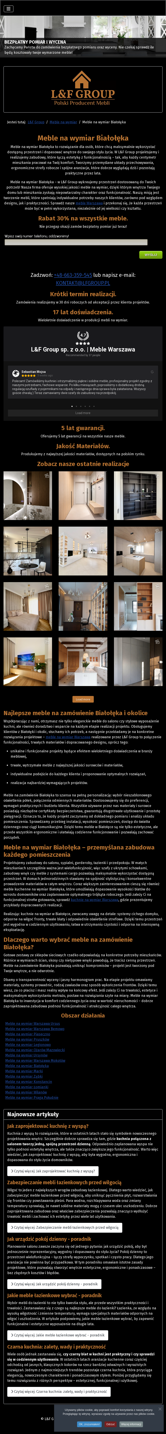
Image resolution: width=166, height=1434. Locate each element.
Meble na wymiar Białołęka (27, 1066)
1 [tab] (72, 406)
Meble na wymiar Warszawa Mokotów (35, 1060)
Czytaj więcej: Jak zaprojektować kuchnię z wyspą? (53, 1171)
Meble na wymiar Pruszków (27, 1039)
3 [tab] (81, 406)
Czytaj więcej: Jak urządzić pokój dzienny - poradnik (54, 1284)
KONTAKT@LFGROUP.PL (83, 283)
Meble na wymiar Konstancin (28, 1082)
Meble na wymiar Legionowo (28, 1045)
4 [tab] (85, 406)
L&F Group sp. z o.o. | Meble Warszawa (83, 349)
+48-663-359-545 (73, 275)
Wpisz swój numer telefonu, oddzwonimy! (37, 236)
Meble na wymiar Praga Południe (31, 1097)
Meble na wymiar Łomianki (26, 1087)
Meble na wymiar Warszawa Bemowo (34, 1029)
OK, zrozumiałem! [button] (89, 1424)
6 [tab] (94, 406)
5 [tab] (89, 406)
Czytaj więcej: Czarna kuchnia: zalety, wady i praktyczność (59, 1392)
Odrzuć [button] (110, 1424)
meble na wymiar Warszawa (68, 737)
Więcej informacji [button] (131, 1424)
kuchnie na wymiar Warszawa (94, 900)
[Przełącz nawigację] (8, 9)
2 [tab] (76, 406)
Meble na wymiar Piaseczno (27, 1034)
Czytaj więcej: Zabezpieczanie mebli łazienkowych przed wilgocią (65, 1227)
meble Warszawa (89, 203)
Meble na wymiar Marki (24, 1071)
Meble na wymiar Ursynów (26, 1055)
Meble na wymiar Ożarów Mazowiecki (35, 1050)
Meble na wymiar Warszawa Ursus (32, 1023)
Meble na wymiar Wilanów (26, 1092)
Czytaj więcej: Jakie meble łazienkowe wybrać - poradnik (58, 1335)
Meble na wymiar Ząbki (24, 1076)
